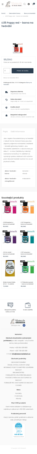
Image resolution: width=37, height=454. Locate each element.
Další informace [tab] (18, 131)
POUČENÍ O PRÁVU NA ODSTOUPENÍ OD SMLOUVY (18, 379)
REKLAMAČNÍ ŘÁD (18, 372)
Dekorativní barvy (14, 13)
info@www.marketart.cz (21, 354)
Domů (3, 13)
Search (25, 4)
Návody (18, 399)
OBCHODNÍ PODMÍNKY (18, 362)
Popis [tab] (5, 131)
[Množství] (7, 70)
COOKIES (18, 385)
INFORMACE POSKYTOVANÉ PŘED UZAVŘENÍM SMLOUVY (18, 368)
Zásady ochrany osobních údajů (18, 365)
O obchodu (18, 396)
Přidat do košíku (22, 71)
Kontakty (18, 393)
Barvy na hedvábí (29, 13)
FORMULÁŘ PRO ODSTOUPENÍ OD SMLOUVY (18, 383)
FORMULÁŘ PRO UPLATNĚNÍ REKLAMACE (18, 375)
